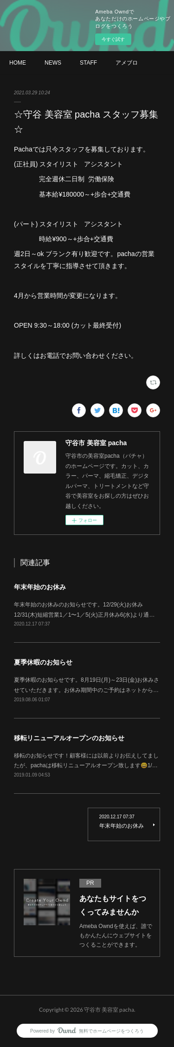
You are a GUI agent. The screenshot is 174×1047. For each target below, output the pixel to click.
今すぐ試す (113, 39)
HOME (17, 62)
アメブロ (127, 62)
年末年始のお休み (40, 587)
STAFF (88, 62)
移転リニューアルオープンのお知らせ (69, 738)
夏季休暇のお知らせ (43, 662)
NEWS (53, 62)
